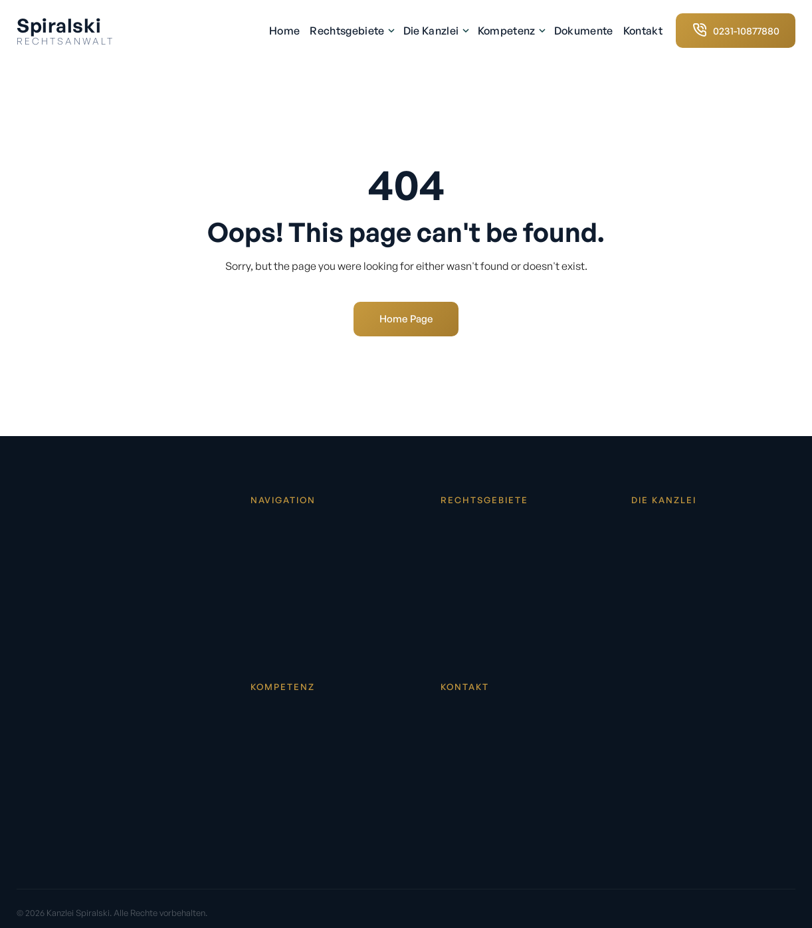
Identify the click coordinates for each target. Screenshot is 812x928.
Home (284, 30)
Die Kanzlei (435, 30)
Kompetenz (511, 30)
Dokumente (583, 30)
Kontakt (642, 30)
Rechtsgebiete (351, 30)
